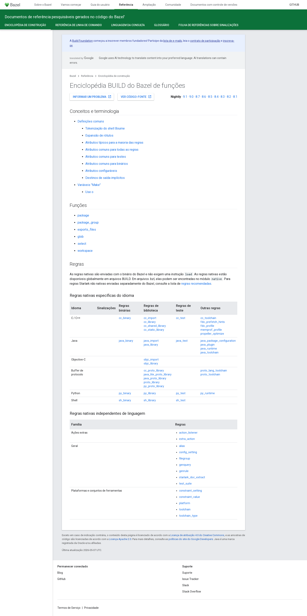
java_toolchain (209, 352)
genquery (185, 464)
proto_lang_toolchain (213, 370)
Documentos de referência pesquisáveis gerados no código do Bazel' (65, 16)
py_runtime (207, 393)
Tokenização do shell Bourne (105, 128)
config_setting (188, 452)
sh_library (150, 400)
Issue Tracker (190, 579)
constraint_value (189, 496)
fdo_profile (207, 325)
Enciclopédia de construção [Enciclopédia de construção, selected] (25, 25)
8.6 (204, 97)
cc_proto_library (154, 370)
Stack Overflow (191, 591)
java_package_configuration (218, 340)
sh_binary (125, 400)
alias (182, 446)
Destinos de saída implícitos (105, 178)
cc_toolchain (208, 318)
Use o (89, 192)
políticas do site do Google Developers (191, 539)
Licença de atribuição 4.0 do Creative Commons (197, 535)
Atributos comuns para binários (106, 164)
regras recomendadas (196, 283)
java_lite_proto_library (158, 374)
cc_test (180, 318)
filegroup (184, 458)
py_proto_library (154, 386)
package (83, 215)
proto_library (152, 382)
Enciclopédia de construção (114, 75)
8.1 (235, 97)
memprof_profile (211, 329)
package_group (88, 222)
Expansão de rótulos (99, 135)
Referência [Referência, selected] (126, 4)
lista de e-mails (172, 40)
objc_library (151, 363)
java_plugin (207, 344)
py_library (150, 393)
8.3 (223, 97)
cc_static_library (154, 329)
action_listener (188, 432)
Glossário (161, 25)
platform (184, 503)
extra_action (187, 438)
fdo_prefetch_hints (212, 321)
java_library (151, 344)
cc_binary (125, 318)
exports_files (87, 229)
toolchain (185, 509)
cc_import (150, 318)
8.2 (229, 97)
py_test (180, 393)
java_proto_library (155, 378)
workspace (85, 251)
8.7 (198, 97)
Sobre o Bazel (42, 4)
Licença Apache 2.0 (120, 539)
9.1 (185, 97)
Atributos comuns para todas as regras (111, 149)
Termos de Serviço (68, 607)
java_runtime (208, 348)
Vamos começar (71, 4)
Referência (87, 75)
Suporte (187, 572)
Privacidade (91, 607)
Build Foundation (82, 40)
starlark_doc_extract (192, 477)
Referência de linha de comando (78, 25)
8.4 (216, 97)
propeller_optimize (212, 333)
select (82, 243)
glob (81, 236)
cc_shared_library (155, 325)
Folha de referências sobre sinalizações (208, 25)
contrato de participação (205, 40)
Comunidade (173, 4)
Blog (60, 572)
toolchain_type (188, 515)
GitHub (294, 4)
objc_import (151, 359)
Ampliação (149, 4)
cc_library (150, 321)
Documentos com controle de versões (214, 4)
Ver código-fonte (136, 96)
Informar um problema (92, 96)
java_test (182, 340)
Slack (185, 585)
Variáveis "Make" (89, 185)
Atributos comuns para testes (105, 157)
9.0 (191, 97)
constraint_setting (190, 490)
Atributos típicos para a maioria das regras (114, 142)
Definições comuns (91, 121)
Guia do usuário (100, 4)
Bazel (73, 75)
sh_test (180, 400)
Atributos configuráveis (101, 171)
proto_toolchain (210, 374)
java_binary (126, 340)
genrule (184, 471)
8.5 (210, 97)
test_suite (185, 483)
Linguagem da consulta (128, 25)
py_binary (125, 393)
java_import (151, 340)
